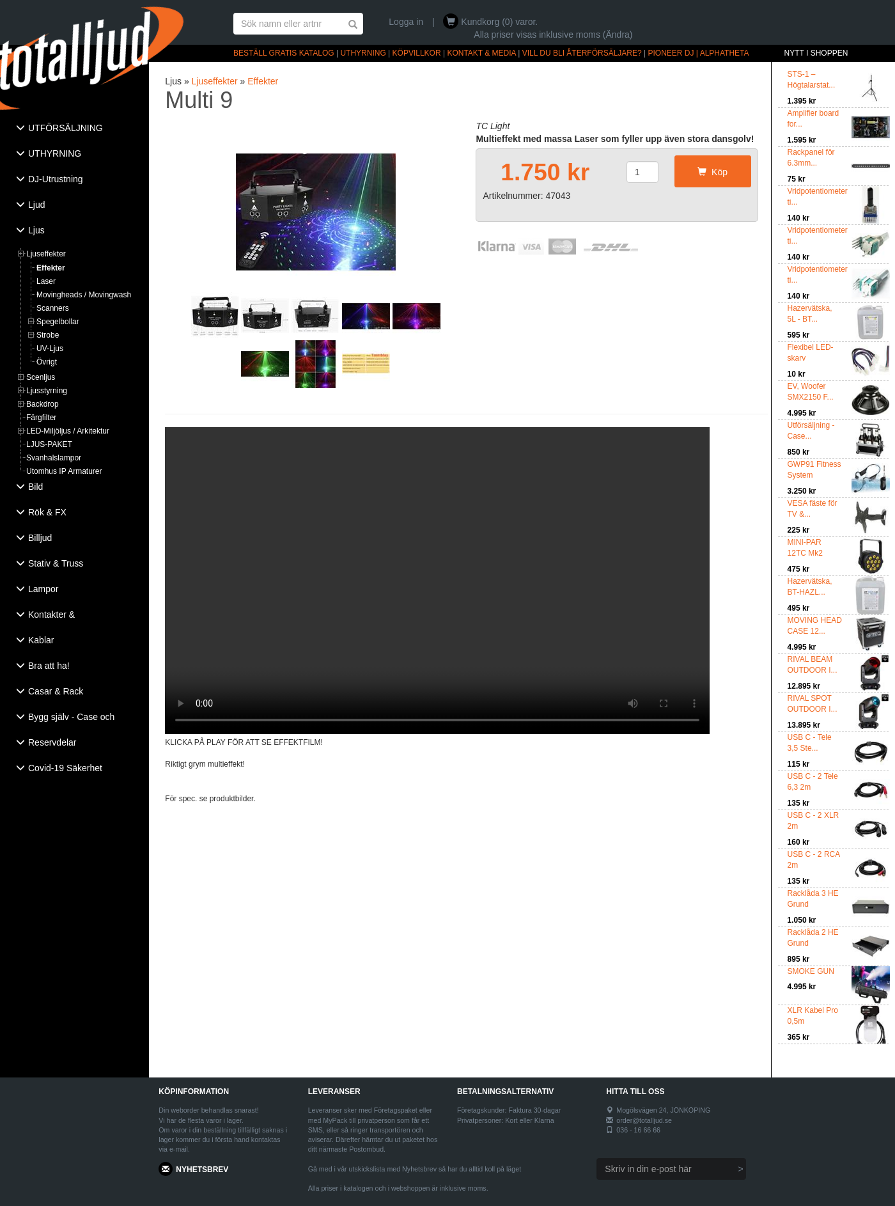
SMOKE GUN (811, 971)
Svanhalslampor (53, 457)
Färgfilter (41, 417)
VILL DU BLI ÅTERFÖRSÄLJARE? (582, 53)
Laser (46, 281)
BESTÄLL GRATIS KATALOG (283, 53)
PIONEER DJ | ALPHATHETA (698, 53)
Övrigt (46, 361)
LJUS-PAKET (49, 444)
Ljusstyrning (46, 390)
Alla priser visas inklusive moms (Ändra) (553, 34)
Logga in (406, 22)
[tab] (74, 129)
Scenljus (40, 377)
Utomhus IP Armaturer (64, 471)
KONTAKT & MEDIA (481, 53)
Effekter (50, 267)
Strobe (47, 335)
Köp (712, 172)
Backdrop (42, 404)
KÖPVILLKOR (417, 53)
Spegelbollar (57, 321)
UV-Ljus (49, 348)
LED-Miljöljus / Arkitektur (67, 431)
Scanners (52, 308)
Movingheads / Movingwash (83, 294)
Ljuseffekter (46, 253)
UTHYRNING (362, 53)
